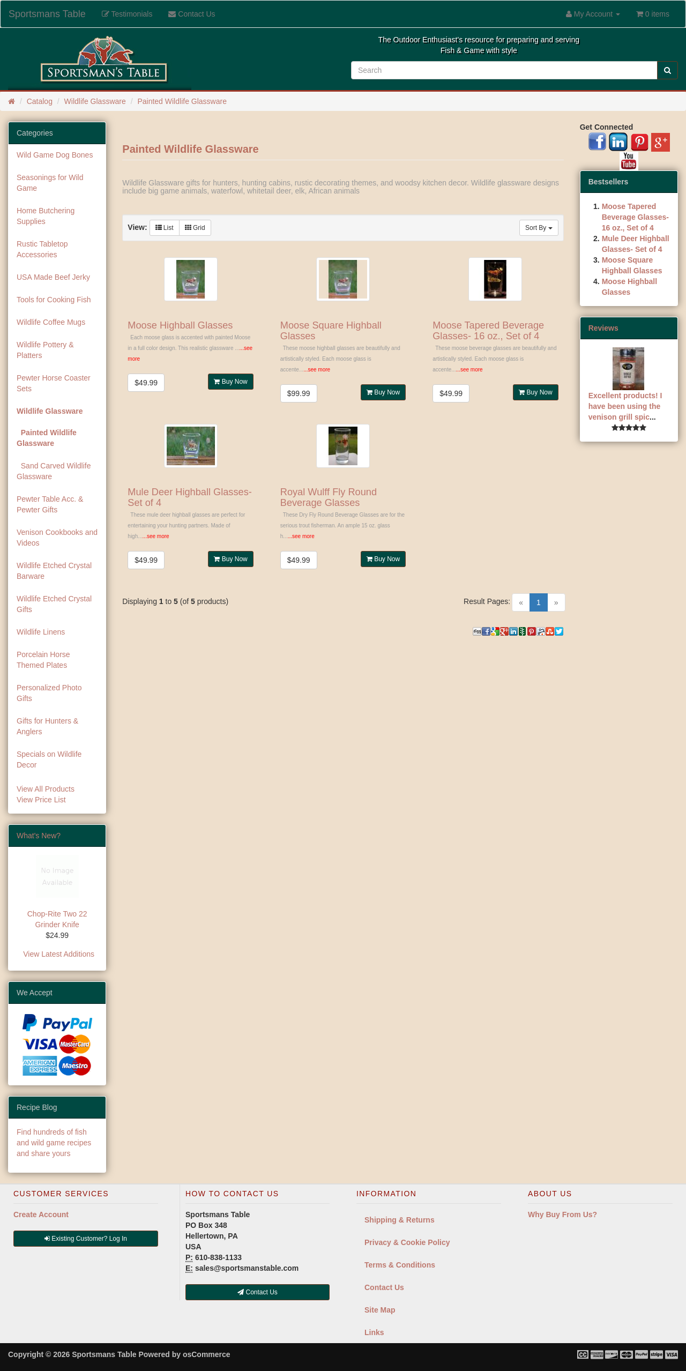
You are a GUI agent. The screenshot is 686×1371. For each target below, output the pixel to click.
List (164, 228)
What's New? (39, 835)
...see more (316, 369)
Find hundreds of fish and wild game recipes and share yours (54, 1143)
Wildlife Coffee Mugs (51, 322)
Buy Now (230, 381)
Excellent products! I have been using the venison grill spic (625, 406)
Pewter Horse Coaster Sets (54, 383)
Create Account (41, 1214)
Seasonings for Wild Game (50, 182)
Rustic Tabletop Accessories (42, 249)
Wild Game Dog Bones (55, 155)
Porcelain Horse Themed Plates (43, 659)
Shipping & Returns (399, 1220)
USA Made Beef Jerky (53, 277)
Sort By (539, 228)
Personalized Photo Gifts (49, 693)
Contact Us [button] (257, 1292)
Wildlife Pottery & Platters (45, 350)
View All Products (45, 789)
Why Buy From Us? (562, 1214)
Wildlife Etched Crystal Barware (54, 570)
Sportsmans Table (47, 14)
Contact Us (384, 1287)
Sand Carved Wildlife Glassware (54, 471)
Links (374, 1332)
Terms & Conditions (399, 1265)
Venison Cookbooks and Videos (57, 537)
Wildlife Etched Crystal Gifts (54, 604)
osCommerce (206, 1354)
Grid (195, 228)
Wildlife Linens (41, 632)
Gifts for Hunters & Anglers (47, 726)
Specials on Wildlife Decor (49, 759)
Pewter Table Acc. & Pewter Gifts (50, 504)
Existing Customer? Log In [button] (85, 1238)
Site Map (380, 1310)
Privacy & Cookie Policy (407, 1242)
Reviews (603, 328)
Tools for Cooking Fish (54, 299)
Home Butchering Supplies (45, 216)
